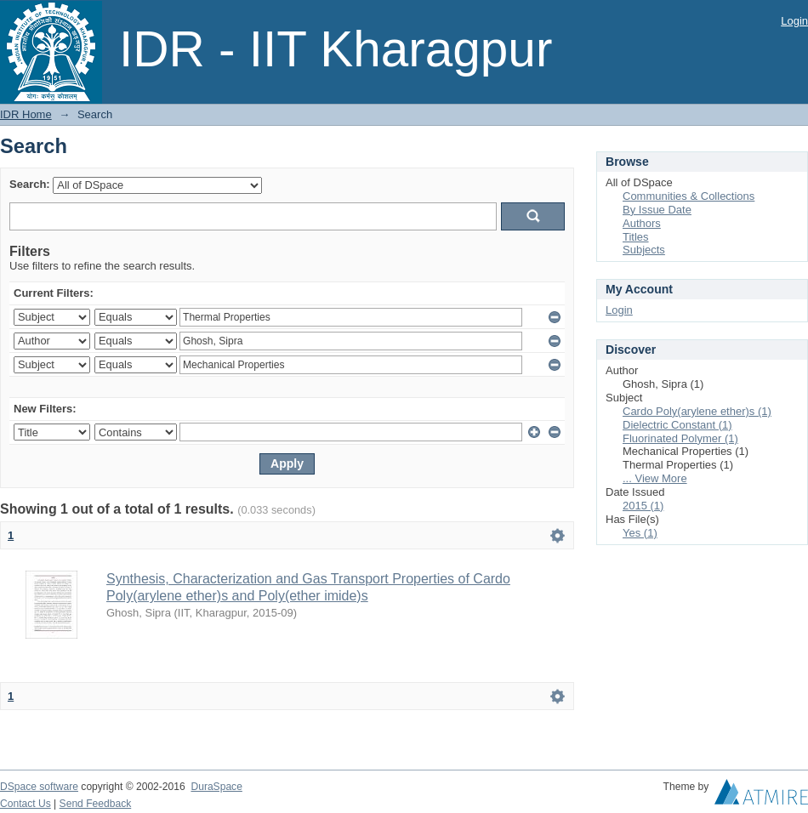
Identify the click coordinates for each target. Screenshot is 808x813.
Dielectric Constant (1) (677, 424)
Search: (29, 184)
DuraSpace (216, 787)
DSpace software (39, 787)
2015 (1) (643, 505)
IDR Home (26, 114)
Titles (636, 236)
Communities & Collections (688, 196)
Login (794, 20)
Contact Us (25, 804)
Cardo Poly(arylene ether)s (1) (697, 411)
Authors (642, 223)
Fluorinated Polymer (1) (680, 438)
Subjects (644, 249)
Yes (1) (640, 532)
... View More (655, 478)
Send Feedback (96, 804)
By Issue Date (657, 209)
